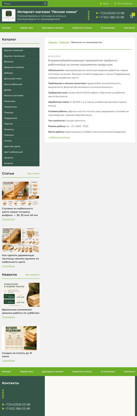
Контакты (129, 28)
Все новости (32, 274)
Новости (64, 42)
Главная (52, 42)
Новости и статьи (82, 28)
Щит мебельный (13, 152)
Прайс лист (26, 28)
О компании (108, 28)
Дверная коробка (14, 67)
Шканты (8, 157)
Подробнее (8, 219)
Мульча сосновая (13, 95)
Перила (8, 123)
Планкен (9, 135)
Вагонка (8, 61)
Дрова (7, 90)
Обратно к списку (59, 137)
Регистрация (125, 3)
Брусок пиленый (13, 50)
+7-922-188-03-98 (111, 17)
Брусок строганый (14, 56)
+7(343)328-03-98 (111, 13)
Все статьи (33, 173)
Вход (106, 3)
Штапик (8, 163)
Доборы (8, 73)
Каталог (6, 28)
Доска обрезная (13, 84)
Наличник (9, 101)
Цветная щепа (12, 146)
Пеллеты (9, 129)
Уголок (8, 141)
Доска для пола (12, 78)
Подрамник (10, 118)
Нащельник (10, 107)
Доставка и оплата (52, 28)
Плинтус (9, 112)
